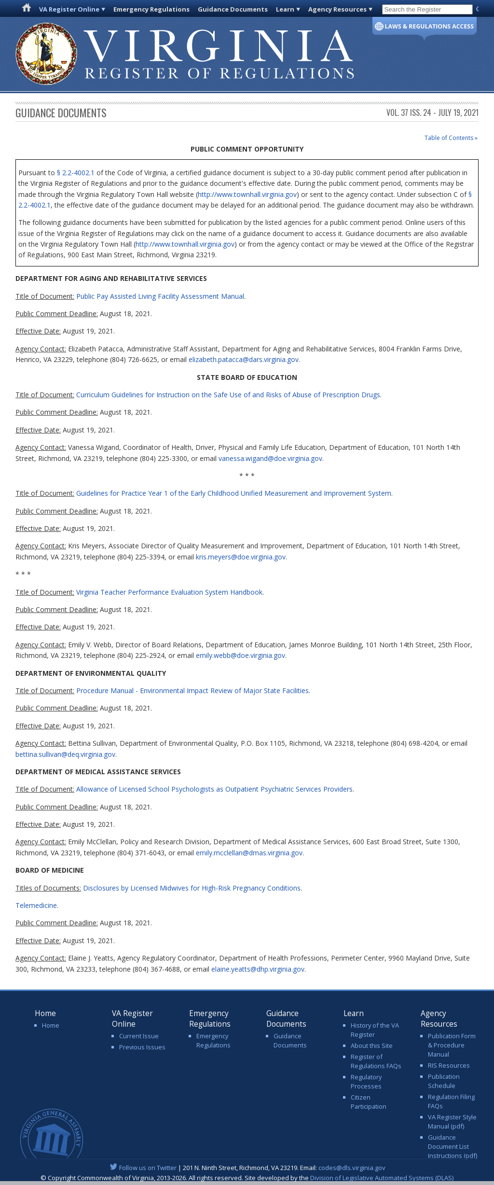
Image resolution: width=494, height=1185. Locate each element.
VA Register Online (69, 9)
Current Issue (139, 1036)
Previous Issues (142, 1047)
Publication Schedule (444, 1081)
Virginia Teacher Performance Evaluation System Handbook (169, 592)
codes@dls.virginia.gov (351, 1167)
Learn (285, 9)
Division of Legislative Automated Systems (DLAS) (381, 1177)
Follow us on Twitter (148, 1167)
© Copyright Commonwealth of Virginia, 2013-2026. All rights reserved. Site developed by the (247, 1177)
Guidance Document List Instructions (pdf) (452, 1146)
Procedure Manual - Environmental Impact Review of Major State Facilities (192, 690)
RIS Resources (449, 1065)
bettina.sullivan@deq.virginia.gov (65, 754)
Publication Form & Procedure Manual (452, 1045)
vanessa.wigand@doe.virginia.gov (270, 458)
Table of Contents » (451, 138)
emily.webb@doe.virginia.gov (240, 655)
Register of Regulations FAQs (376, 1061)
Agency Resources (337, 9)
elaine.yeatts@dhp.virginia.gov (257, 969)
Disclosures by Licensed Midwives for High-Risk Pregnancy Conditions (192, 887)
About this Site (372, 1045)
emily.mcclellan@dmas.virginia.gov (249, 852)
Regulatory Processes (366, 1081)
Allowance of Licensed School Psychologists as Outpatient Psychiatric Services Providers (214, 789)
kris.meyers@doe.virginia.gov (241, 556)
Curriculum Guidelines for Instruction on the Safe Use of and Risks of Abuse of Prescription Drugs (228, 394)
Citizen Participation (368, 1102)
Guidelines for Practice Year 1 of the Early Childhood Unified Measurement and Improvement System (233, 493)
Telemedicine (36, 905)
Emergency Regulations (151, 9)
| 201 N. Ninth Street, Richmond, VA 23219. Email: (247, 1167)
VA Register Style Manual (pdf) (452, 1121)
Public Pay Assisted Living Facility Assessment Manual (160, 296)
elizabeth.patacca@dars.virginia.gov (244, 359)
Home (50, 1025)
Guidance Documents (233, 9)
